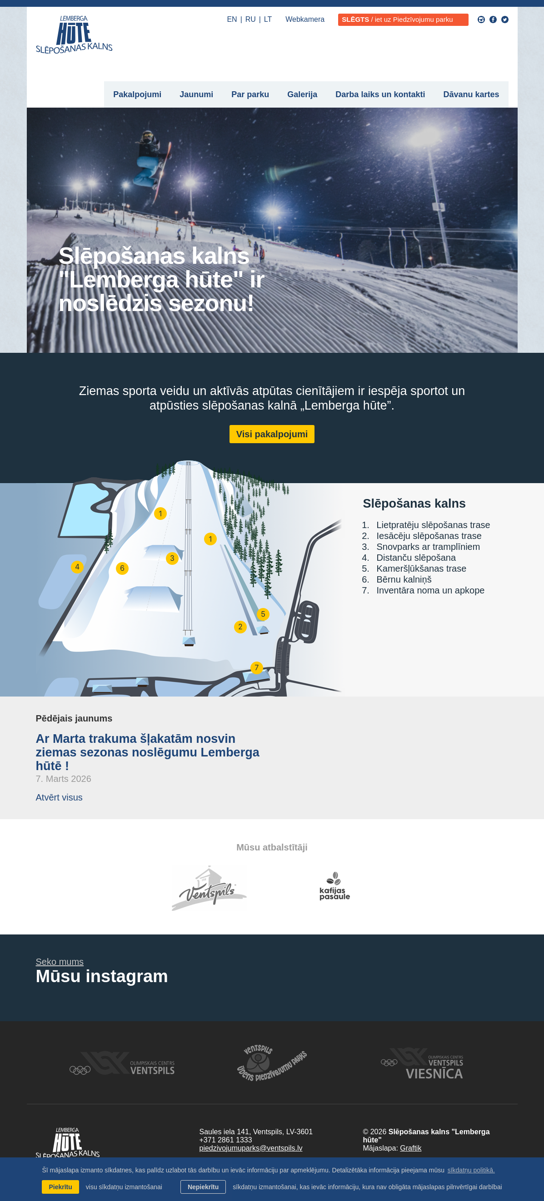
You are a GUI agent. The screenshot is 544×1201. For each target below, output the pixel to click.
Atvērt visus (59, 797)
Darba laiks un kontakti (380, 94)
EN (232, 19)
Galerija (302, 94)
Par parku (250, 94)
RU (250, 19)
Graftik (410, 1148)
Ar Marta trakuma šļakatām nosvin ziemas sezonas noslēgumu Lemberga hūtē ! (148, 752)
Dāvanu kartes (471, 94)
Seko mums (60, 961)
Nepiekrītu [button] (203, 1187)
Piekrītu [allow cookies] (60, 1187)
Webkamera (304, 19)
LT (268, 19)
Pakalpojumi (137, 94)
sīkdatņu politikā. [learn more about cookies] (471, 1170)
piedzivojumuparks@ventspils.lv (250, 1148)
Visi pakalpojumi (272, 434)
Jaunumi (196, 94)
